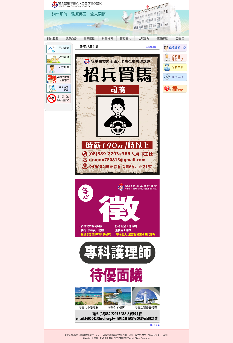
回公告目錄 (151, 47)
